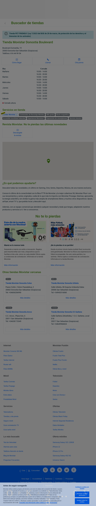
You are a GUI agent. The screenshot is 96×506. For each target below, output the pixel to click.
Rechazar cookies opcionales (82, 494)
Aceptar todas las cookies (82, 501)
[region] (48, 494)
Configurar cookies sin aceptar (82, 487)
